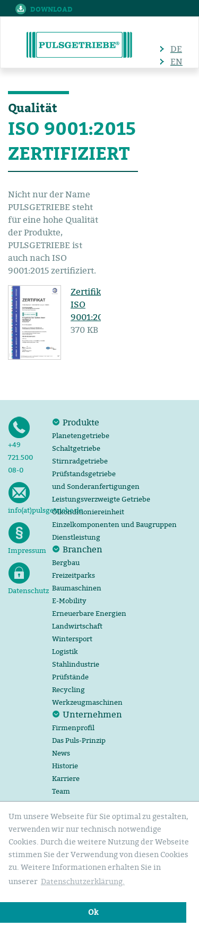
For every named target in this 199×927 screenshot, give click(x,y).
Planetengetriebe (80, 435)
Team (61, 791)
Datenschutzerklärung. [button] (83, 881)
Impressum (25, 538)
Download (51, 9)
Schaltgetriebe (76, 448)
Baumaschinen (76, 588)
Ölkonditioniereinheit (88, 511)
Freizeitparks (73, 575)
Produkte (81, 422)
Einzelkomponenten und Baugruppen (114, 524)
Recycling (68, 689)
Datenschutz (25, 578)
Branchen (82, 549)
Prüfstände (70, 676)
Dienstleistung (76, 537)
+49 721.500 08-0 (20, 445)
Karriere (66, 778)
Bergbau (66, 562)
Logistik (65, 651)
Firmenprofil (73, 727)
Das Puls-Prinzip (79, 740)
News (61, 753)
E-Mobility (69, 600)
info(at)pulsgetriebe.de (25, 498)
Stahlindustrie (75, 664)
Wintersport (72, 638)
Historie (65, 765)
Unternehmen (92, 714)
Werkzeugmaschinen (87, 702)
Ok (93, 912)
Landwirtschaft (77, 626)
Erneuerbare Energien (89, 613)
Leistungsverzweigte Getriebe (101, 499)
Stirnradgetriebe (80, 461)
